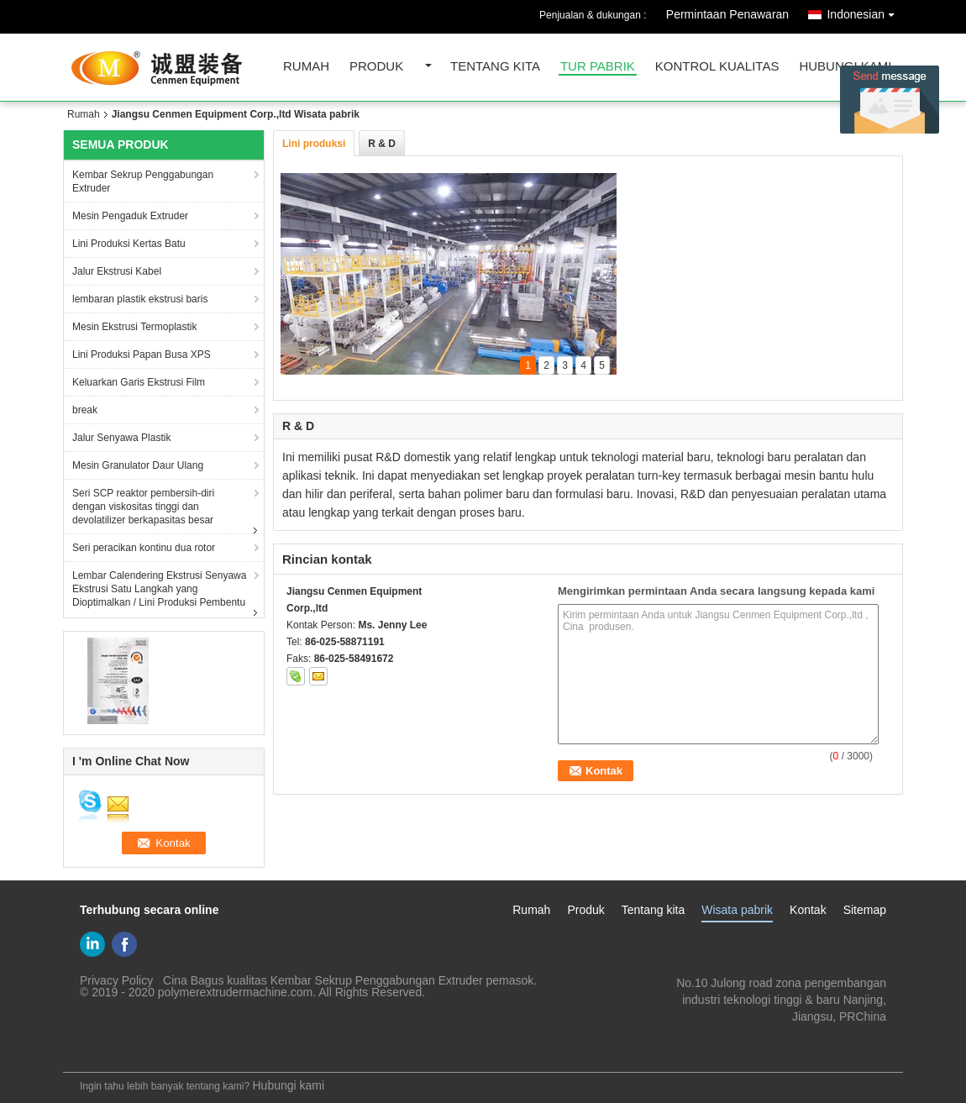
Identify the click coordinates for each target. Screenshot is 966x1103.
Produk (376, 66)
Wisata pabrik (737, 910)
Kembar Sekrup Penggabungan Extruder (142, 181)
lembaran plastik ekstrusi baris (139, 299)
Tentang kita (495, 66)
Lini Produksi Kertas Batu (129, 243)
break (84, 410)
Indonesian (865, 11)
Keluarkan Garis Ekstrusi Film (138, 382)
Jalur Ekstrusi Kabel (116, 271)
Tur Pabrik (597, 66)
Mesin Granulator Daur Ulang (137, 465)
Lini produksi (313, 144)
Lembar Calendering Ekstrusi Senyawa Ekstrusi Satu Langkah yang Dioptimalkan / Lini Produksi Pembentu (159, 589)
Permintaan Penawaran (727, 14)
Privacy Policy (116, 980)
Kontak (808, 910)
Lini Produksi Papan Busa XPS (141, 354)
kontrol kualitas (717, 66)
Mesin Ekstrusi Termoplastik (134, 327)
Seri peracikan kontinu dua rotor (143, 548)
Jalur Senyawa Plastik (121, 438)
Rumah (306, 66)
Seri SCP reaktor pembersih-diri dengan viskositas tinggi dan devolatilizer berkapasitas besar (143, 506)
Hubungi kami (845, 66)
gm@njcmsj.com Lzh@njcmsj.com (796, 1033)
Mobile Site (98, 1049)
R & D (382, 144)
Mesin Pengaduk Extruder (130, 216)
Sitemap (864, 910)
